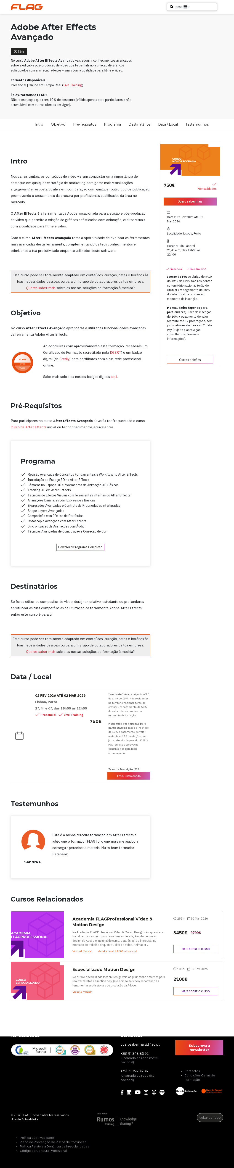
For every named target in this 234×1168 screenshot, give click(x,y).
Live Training (72, 85)
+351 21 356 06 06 (134, 1071)
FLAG (25, 1115)
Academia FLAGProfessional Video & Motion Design (112, 922)
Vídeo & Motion (82, 951)
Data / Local (168, 124)
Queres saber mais (41, 288)
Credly (64, 359)
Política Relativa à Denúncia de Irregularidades (54, 1146)
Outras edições (190, 360)
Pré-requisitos (84, 124)
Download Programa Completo (80, 547)
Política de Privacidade (37, 1137)
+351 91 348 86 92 (134, 1054)
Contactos (192, 1071)
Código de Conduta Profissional (43, 1150)
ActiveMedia (30, 1119)
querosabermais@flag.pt (140, 1044)
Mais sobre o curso (196, 949)
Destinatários (139, 124)
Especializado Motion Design (104, 969)
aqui (114, 376)
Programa (112, 124)
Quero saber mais (190, 201)
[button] (211, 7)
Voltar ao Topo (210, 1117)
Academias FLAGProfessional (117, 951)
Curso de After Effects (28, 427)
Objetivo (58, 124)
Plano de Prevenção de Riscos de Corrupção (53, 1142)
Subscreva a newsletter (199, 1048)
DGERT (115, 352)
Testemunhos (197, 124)
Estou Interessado (129, 776)
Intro (39, 124)
